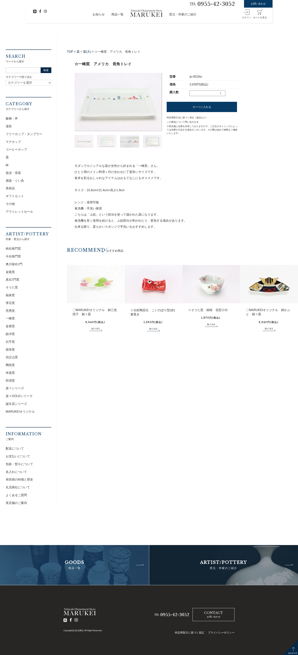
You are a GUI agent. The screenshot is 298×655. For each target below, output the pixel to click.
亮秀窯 (10, 310)
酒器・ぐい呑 (15, 180)
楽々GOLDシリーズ (19, 396)
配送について (15, 448)
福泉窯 (10, 295)
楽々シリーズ (15, 388)
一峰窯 (10, 318)
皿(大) (87, 51)
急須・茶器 (13, 172)
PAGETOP (292, 653)
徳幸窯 (10, 349)
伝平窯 (10, 341)
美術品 (10, 188)
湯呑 (9, 126)
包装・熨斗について (19, 464)
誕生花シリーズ (16, 403)
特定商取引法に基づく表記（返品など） (187, 117)
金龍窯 (10, 272)
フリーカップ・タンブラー (24, 134)
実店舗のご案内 (16, 503)
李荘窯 (10, 303)
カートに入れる (202, 106)
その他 (10, 203)
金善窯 (10, 326)
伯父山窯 (12, 357)
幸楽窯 (10, 372)
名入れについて (16, 472)
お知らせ (99, 14)
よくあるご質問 (16, 495)
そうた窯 (12, 287)
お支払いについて (18, 456)
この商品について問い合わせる (183, 122)
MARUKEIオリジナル (20, 411)
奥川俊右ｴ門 (14, 264)
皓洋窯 (10, 334)
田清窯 (10, 380)
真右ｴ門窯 (12, 279)
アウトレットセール (19, 211)
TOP (70, 51)
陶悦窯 (10, 365)
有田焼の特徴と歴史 (19, 479)
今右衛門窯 (13, 256)
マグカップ (13, 141)
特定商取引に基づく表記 (189, 632)
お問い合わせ (258, 3)
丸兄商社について (18, 487)
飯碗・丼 (12, 118)
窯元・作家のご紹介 (183, 14)
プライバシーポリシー (221, 632)
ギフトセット (15, 196)
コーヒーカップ (16, 149)
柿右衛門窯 (13, 248)
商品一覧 (117, 14)
